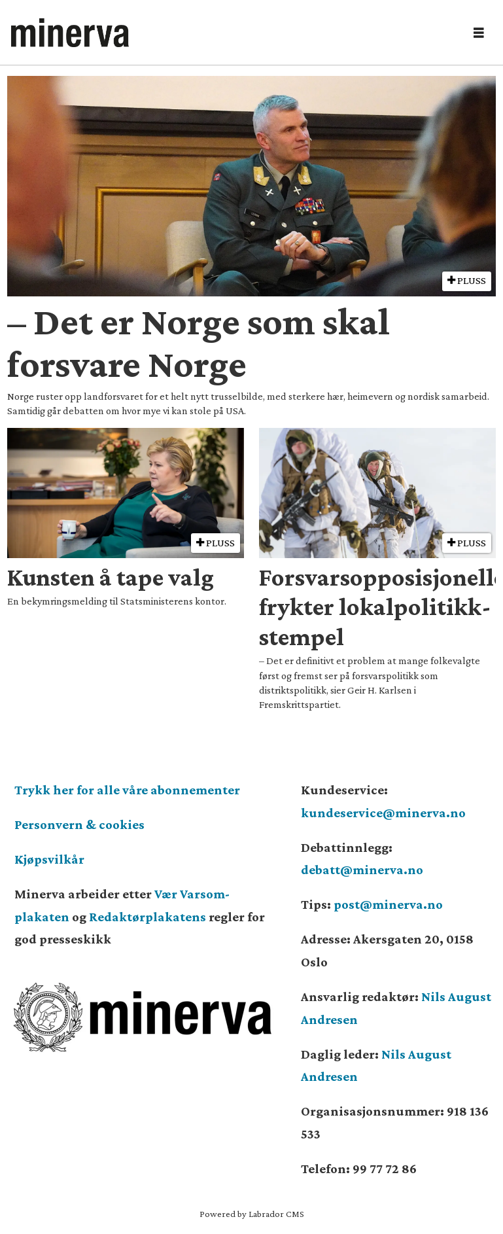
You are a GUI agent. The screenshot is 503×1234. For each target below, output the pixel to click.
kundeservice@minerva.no (383, 812)
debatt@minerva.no (362, 869)
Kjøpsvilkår (49, 859)
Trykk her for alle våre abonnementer (127, 790)
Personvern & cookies (79, 824)
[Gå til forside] (70, 32)
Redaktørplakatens (147, 916)
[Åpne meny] (479, 33)
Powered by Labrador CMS (251, 1213)
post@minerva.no (388, 904)
